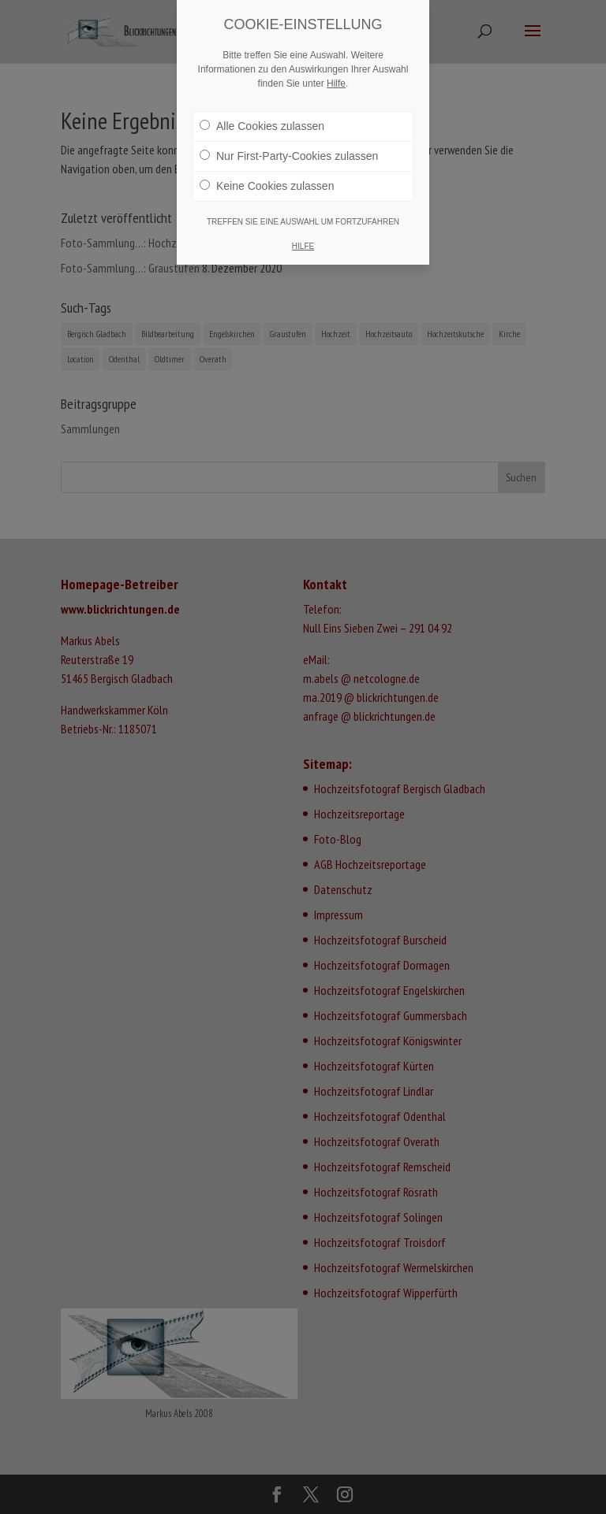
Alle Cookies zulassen (262, 126)
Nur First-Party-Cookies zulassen (289, 156)
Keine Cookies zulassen (267, 186)
